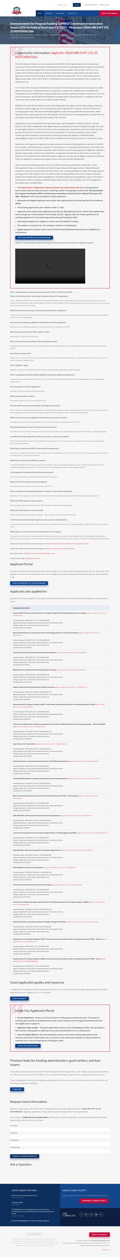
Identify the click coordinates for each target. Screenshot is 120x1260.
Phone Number (15, 1150)
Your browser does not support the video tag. (50, 266)
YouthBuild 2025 (17, 1205)
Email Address (14, 1143)
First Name (13, 1129)
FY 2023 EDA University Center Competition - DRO (38, 554)
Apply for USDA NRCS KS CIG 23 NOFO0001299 (67, 888)
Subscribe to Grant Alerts (94, 1203)
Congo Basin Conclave (32, 559)
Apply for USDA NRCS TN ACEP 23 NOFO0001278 (85, 779)
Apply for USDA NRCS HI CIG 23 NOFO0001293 (84, 762)
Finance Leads (104, 5)
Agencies (48, 14)
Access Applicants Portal (28, 1048)
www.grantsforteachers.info (100, 1243)
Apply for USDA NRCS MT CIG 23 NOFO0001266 (34, 238)
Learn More (17, 1092)
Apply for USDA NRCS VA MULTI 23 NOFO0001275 (71, 688)
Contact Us (72, 14)
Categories (60, 14)
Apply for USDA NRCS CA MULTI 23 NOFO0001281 (76, 816)
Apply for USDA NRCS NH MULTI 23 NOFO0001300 (60, 870)
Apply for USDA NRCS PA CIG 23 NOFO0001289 (71, 653)
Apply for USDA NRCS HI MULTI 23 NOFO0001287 (82, 925)
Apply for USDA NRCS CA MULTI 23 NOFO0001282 (77, 853)
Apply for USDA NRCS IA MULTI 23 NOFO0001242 (52, 744)
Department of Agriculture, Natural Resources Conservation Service (73, 35)
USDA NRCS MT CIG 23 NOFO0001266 (22, 38)
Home (40, 14)
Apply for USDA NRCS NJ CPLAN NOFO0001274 (71, 670)
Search (77, 5)
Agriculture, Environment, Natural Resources (31, 35)
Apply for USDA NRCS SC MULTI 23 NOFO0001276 (29, 727)
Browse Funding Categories (39, 1223)
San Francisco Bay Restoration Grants (24, 1198)
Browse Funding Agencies (20, 1223)
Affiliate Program (91, 5)
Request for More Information (25, 1159)
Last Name (13, 1136)
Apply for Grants (109, 14)
